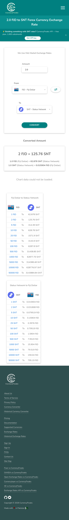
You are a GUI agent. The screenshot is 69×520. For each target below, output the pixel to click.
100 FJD (13, 246)
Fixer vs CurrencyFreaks (14, 468)
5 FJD (13, 225)
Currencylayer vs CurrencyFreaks (17, 481)
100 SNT (14, 333)
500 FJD (13, 251)
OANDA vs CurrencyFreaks (15, 472)
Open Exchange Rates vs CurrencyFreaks (21, 477)
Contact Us (8, 456)
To (20, 103)
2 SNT (14, 307)
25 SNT (14, 323)
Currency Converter (12, 407)
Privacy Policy (10, 402)
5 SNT (14, 312)
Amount (26, 64)
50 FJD (13, 241)
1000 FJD (13, 256)
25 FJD (13, 235)
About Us (8, 393)
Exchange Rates (10, 431)
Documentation (10, 422)
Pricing (7, 418)
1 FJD (13, 214)
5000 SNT (14, 349)
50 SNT (14, 328)
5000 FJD (13, 262)
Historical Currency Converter (16, 411)
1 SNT (14, 302)
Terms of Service (11, 398)
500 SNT (14, 339)
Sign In (7, 447)
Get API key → (33, 38)
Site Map (7, 461)
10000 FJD (14, 267)
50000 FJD (14, 272)
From (16, 83)
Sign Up (7, 443)
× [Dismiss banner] (66, 35)
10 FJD (13, 230)
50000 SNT (14, 360)
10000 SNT (14, 355)
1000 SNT (14, 344)
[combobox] (29, 90)
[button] (63, 7)
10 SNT (14, 317)
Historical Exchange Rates (15, 436)
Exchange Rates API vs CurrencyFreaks (20, 490)
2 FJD (13, 219)
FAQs (6, 452)
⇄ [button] (55, 89)
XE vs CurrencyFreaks (13, 486)
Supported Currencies (13, 427)
